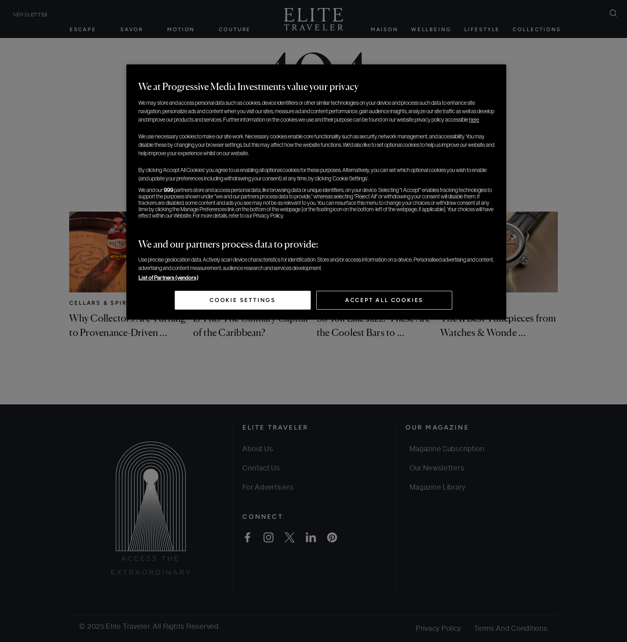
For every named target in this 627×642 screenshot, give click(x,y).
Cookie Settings (243, 300)
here (474, 119)
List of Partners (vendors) (168, 277)
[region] (316, 192)
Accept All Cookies (384, 300)
